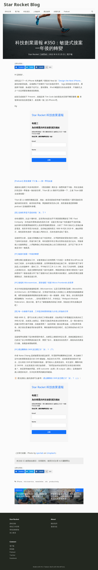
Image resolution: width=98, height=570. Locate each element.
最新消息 (54, 527)
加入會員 (13, 533)
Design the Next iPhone (69, 80)
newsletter (39, 481)
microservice (29, 481)
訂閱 (49, 160)
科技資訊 (26, 11)
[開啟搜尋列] (92, 11)
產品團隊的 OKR (50, 378)
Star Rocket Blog (22, 4)
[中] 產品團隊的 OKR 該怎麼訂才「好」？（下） (35, 349)
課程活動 (13, 523)
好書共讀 (57, 11)
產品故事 (47, 11)
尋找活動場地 (14, 530)
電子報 (17, 11)
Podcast (67, 11)
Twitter (12, 555)
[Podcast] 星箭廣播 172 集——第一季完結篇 (33, 181)
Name (34, 150)
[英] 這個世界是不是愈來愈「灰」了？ (30, 212)
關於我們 (54, 523)
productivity (54, 481)
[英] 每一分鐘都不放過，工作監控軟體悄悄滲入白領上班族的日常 (41, 311)
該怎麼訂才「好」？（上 (67, 378)
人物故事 (36, 11)
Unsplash (51, 453)
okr (46, 481)
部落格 (12, 549)
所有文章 (8, 11)
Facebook (13, 558)
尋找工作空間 (14, 527)
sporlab (39, 453)
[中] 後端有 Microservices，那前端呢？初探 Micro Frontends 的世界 (44, 282)
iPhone (19, 481)
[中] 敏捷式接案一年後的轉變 (27, 254)
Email (34, 141)
